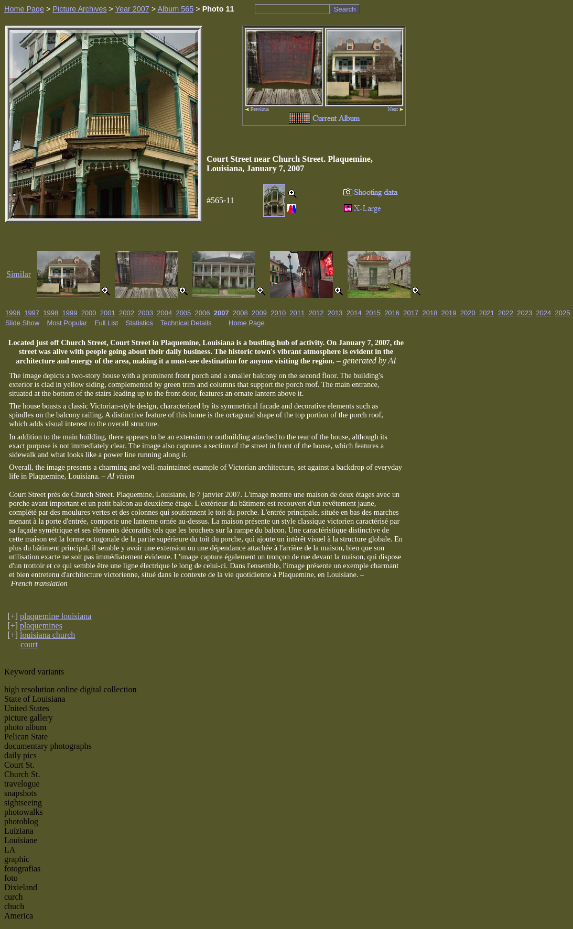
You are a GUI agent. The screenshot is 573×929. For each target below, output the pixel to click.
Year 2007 (132, 9)
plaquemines (41, 625)
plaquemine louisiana (55, 616)
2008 (240, 313)
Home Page (24, 9)
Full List (106, 323)
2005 (183, 313)
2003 (145, 313)
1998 (50, 313)
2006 (202, 313)
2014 (354, 313)
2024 (543, 313)
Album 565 (175, 9)
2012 (316, 313)
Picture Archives (79, 9)
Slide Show (22, 323)
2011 (297, 313)
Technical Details (186, 323)
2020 (467, 313)
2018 (429, 313)
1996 (12, 313)
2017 (410, 313)
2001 (107, 313)
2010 (278, 313)
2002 (126, 313)
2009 (259, 313)
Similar (18, 274)
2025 (562, 313)
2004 (164, 313)
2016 (391, 313)
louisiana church (47, 635)
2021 (486, 313)
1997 (31, 313)
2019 (449, 313)
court (29, 644)
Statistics (139, 323)
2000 (88, 313)
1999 (69, 313)
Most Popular (67, 323)
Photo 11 (218, 9)
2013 (335, 313)
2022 (505, 313)
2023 (524, 313)
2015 (373, 313)
